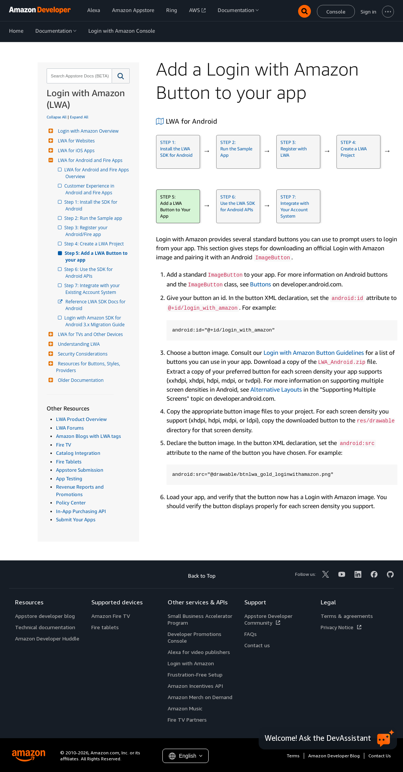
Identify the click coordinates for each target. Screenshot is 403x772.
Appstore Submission (79, 470)
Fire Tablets (69, 462)
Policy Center (71, 503)
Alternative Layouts (276, 389)
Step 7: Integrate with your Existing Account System (93, 288)
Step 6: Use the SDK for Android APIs (89, 272)
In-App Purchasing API (81, 511)
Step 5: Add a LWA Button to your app (97, 256)
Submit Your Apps (75, 519)
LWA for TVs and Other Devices (89, 334)
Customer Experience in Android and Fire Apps (90, 189)
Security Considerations (82, 354)
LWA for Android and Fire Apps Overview (97, 173)
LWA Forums (70, 428)
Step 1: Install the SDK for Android (91, 205)
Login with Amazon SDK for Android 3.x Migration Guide (94, 321)
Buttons (260, 284)
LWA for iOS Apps (75, 150)
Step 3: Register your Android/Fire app (87, 231)
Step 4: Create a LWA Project (94, 244)
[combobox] (78, 76)
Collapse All (57, 117)
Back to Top (201, 575)
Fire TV (63, 445)
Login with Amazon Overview (87, 131)
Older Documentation (80, 380)
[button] (121, 75)
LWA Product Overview (81, 419)
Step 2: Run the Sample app (93, 218)
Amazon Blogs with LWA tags (88, 436)
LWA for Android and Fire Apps (89, 160)
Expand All (79, 117)
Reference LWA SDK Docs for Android (96, 305)
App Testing (69, 478)
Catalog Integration (78, 453)
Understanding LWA (78, 344)
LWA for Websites (75, 141)
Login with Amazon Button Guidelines (314, 352)
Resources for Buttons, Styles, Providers (88, 367)
